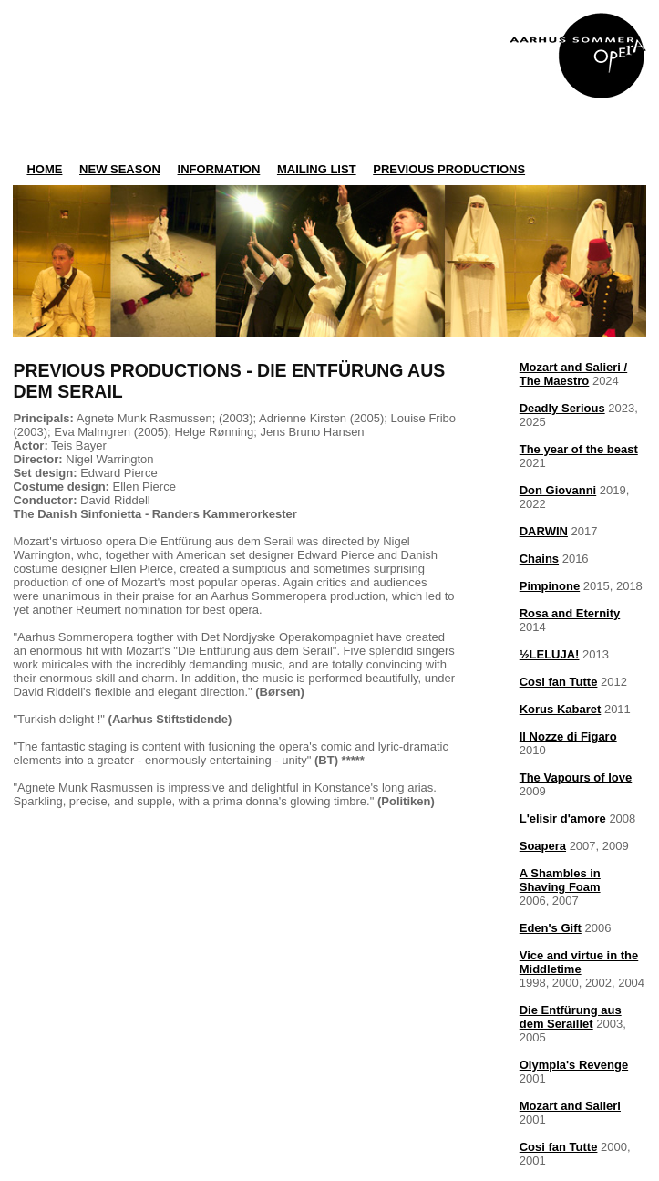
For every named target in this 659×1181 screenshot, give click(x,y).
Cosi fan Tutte (559, 682)
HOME (44, 169)
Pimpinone (550, 586)
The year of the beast (579, 449)
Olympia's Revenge (574, 1065)
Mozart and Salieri (570, 1106)
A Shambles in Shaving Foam (560, 880)
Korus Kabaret (561, 709)
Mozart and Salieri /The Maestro (573, 374)
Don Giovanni (558, 490)
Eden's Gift (551, 928)
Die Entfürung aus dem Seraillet (571, 1017)
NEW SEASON (119, 169)
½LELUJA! (550, 654)
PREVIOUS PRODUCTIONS (449, 169)
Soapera (543, 846)
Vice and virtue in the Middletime (579, 962)
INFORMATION (219, 169)
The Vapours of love (576, 777)
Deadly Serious (562, 408)
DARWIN (544, 531)
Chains (539, 558)
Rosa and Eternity (570, 613)
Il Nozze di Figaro (568, 736)
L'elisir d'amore (563, 818)
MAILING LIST (316, 169)
